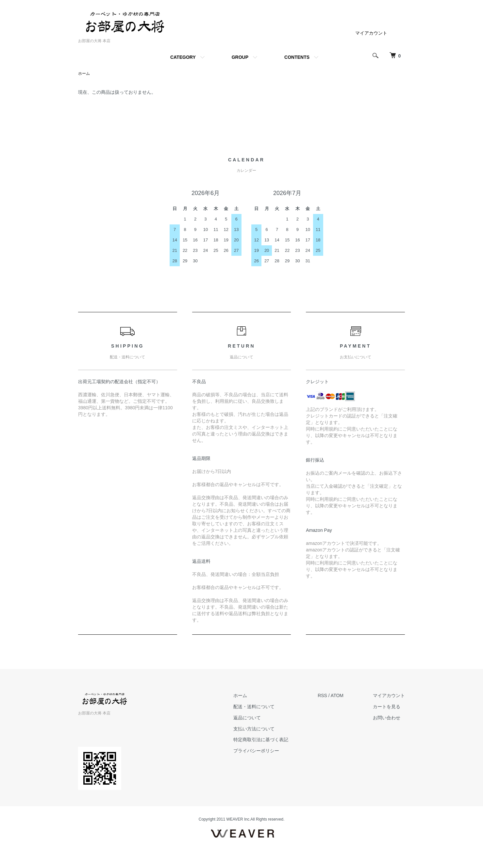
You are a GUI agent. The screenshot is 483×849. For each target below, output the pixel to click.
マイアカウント (371, 33)
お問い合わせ (386, 717)
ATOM (337, 695)
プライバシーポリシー (256, 750)
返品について (247, 717)
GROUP (240, 57)
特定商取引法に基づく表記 (260, 739)
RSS (322, 695)
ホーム (84, 73)
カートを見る (386, 706)
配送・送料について (254, 706)
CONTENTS (296, 57)
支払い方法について (254, 728)
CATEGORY (183, 57)
